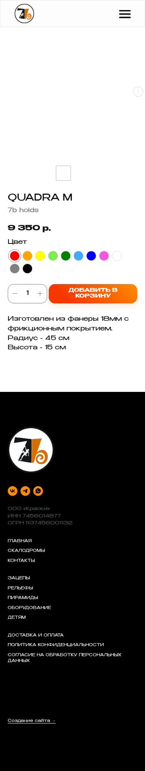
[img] (24, 13)
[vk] (12, 491)
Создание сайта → (32, 721)
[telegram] (25, 491)
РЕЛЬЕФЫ (20, 589)
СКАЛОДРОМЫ (26, 551)
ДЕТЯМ (17, 618)
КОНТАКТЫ (21, 561)
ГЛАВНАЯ (20, 541)
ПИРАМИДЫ (23, 598)
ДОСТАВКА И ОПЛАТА (36, 636)
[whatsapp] (38, 491)
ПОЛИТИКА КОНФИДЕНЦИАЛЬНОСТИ (56, 645)
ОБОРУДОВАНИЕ (29, 608)
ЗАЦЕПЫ (19, 578)
